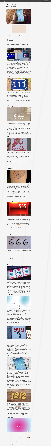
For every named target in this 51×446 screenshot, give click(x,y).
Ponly (26, 156)
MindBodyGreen (16, 345)
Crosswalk (8, 257)
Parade (15, 72)
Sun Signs (16, 349)
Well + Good (18, 68)
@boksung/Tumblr (28, 431)
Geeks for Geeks (9, 289)
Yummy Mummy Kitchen (10, 343)
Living (6, 3)
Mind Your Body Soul (18, 406)
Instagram (29, 150)
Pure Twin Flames (15, 129)
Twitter (29, 308)
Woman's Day (11, 127)
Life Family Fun (23, 192)
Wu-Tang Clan (15, 311)
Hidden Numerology (12, 313)
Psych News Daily (23, 163)
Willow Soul (16, 319)
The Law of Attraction (15, 38)
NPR (25, 286)
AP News (28, 185)
